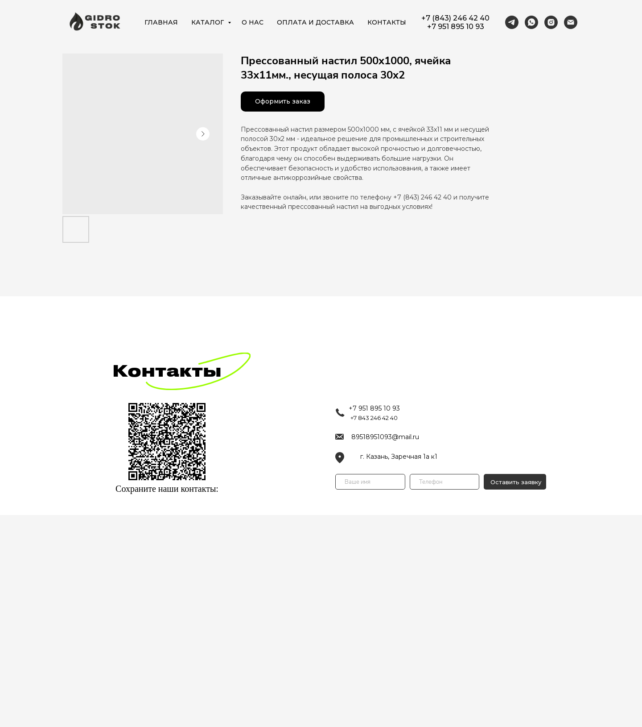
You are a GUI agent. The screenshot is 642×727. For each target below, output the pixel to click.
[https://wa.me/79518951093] (531, 22)
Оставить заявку (515, 482)
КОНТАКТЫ (386, 22)
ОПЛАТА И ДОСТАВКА (315, 22)
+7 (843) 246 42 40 (455, 18)
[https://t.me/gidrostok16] (512, 22)
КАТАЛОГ (208, 22)
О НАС (252, 22)
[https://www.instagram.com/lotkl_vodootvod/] (551, 22)
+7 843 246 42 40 (374, 417)
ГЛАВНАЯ (161, 22)
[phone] (445, 482)
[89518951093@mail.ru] (570, 22)
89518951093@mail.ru (385, 437)
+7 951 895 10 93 (455, 26)
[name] (370, 482)
